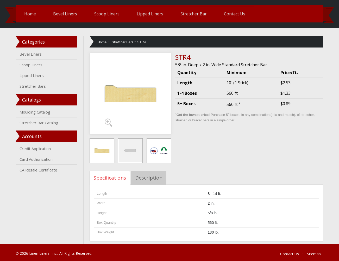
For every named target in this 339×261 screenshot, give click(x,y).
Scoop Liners (108, 14)
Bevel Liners (66, 14)
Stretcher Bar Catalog (40, 122)
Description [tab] (149, 177)
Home (31, 14)
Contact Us (236, 14)
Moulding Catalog (36, 112)
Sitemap (312, 253)
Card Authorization (37, 159)
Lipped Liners (151, 14)
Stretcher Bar (195, 14)
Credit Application (36, 148)
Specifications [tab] (110, 177)
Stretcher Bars (34, 86)
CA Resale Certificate (40, 170)
